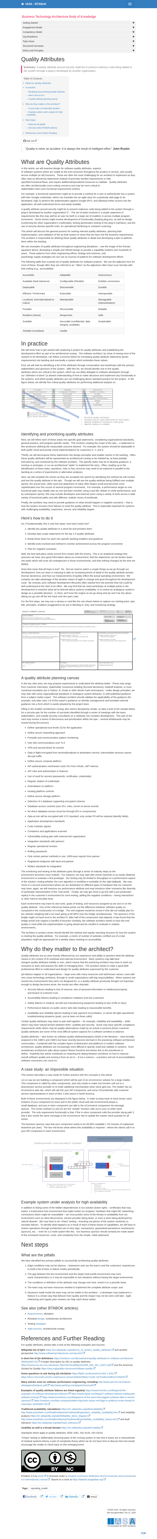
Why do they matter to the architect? (42, 104)
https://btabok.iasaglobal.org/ (87, 1479)
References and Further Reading (41, 133)
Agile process (35, 1328)
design (41, 1318)
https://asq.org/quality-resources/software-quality (67, 1368)
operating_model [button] (39, 1488)
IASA (40, 1476)
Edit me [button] (28, 141)
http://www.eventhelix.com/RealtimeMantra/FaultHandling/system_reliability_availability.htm (69, 1412)
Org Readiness (78, 36)
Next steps (30, 120)
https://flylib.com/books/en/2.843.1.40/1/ (93, 1373)
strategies (41, 1323)
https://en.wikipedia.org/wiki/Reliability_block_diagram (58, 1415)
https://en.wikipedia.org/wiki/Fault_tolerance (55, 1422)
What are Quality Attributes (38, 83)
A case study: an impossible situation (44, 108)
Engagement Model (78, 27)
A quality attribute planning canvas (42, 99)
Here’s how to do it (36, 95)
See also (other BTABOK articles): (42, 128)
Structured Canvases (78, 46)
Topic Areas (78, 41)
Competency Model (78, 32)
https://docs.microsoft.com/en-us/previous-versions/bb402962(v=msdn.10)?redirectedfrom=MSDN (73, 1377)
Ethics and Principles (78, 50)
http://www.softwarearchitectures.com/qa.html (58, 1353)
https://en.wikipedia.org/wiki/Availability (81, 1409)
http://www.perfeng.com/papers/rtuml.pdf (71, 1385)
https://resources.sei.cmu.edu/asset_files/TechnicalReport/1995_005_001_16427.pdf (66, 1365)
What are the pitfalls (36, 124)
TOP (143, 1533)
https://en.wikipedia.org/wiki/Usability (80, 1427)
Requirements (35, 1313)
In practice (30, 87)
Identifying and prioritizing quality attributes (46, 92)
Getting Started (78, 22)
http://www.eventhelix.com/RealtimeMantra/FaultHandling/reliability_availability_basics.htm (69, 1419)
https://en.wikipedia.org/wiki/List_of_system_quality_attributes (78, 1349)
